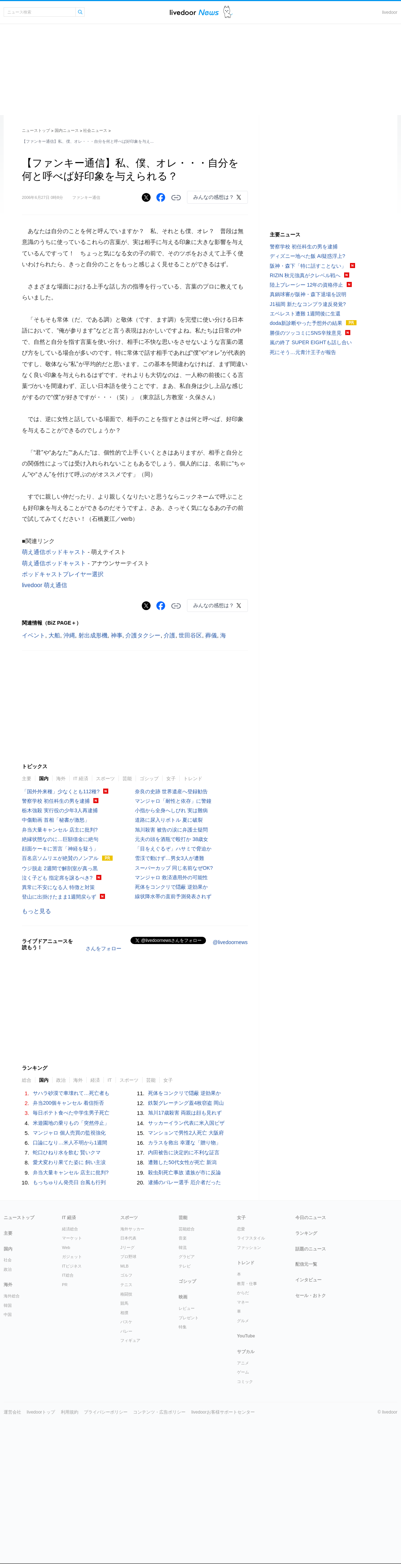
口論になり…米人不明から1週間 (70, 1143)
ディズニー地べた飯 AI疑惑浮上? (307, 256)
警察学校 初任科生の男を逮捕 (56, 801)
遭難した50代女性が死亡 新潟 (182, 1162)
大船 (54, 635)
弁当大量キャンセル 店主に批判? (60, 830)
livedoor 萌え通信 (44, 585)
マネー (243, 1302)
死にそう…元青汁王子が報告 (303, 352)
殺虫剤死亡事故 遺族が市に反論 (184, 1172)
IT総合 (68, 1275)
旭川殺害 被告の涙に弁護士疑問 (171, 830)
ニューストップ (36, 130)
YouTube (246, 1336)
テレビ (185, 1266)
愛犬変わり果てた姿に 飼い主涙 (69, 1162)
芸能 (127, 778)
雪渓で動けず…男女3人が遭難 (169, 858)
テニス (126, 1284)
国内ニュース (67, 130)
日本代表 (128, 1238)
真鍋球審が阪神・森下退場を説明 (308, 294)
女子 (171, 778)
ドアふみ (228, 12)
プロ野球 (128, 1256)
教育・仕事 (247, 1283)
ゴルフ (126, 1275)
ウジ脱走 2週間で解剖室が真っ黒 (60, 868)
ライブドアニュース (194, 12)
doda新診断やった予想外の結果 (306, 323)
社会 (8, 1260)
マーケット (72, 1238)
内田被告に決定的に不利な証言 (183, 1152)
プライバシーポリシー (106, 1412)
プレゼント (189, 1318)
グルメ (243, 1321)
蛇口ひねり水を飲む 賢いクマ (67, 1152)
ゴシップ (149, 778)
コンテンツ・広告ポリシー (159, 1412)
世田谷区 (190, 635)
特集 (183, 1327)
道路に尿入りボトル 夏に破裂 (169, 820)
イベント (33, 635)
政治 (61, 1080)
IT (110, 1080)
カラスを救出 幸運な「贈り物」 (184, 1143)
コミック (245, 1381)
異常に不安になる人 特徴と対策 (58, 887)
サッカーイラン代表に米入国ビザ (186, 1123)
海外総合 (12, 1296)
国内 (43, 778)
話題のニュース (310, 1248)
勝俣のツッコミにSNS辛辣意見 (306, 333)
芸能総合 (187, 1229)
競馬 (124, 1303)
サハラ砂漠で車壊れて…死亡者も (71, 1093)
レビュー (187, 1308)
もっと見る (36, 911)
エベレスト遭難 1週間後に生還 (305, 314)
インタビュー (308, 1279)
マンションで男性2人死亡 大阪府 (186, 1133)
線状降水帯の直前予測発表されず (173, 896)
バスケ (126, 1322)
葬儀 (211, 635)
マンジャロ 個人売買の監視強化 (69, 1133)
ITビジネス (72, 1266)
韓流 (183, 1247)
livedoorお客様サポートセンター (223, 1412)
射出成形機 (93, 635)
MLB (124, 1266)
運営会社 (12, 1412)
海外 (61, 778)
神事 (116, 635)
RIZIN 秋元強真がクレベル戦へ (305, 275)
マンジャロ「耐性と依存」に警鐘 (173, 801)
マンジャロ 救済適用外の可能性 (171, 877)
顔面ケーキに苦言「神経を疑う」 (60, 849)
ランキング (306, 1233)
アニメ (243, 1363)
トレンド (192, 778)
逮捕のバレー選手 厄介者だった (184, 1182)
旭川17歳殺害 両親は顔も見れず (184, 1113)
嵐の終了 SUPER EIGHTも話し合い (311, 342)
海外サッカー (132, 1229)
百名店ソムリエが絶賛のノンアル (60, 858)
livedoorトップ (41, 1412)
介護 (169, 635)
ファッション (249, 1247)
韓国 (8, 1305)
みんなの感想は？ (213, 197)
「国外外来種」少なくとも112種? (61, 791)
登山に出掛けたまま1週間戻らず (59, 897)
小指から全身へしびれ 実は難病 (171, 810)
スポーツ (105, 778)
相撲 (124, 1312)
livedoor (389, 12)
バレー (126, 1331)
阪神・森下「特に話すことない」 (308, 266)
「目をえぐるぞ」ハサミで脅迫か (173, 849)
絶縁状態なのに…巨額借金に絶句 (60, 839)
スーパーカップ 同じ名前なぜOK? (174, 868)
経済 (95, 1080)
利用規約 (69, 1412)
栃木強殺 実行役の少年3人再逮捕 (60, 810)
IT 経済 (80, 778)
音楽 (183, 1238)
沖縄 (69, 635)
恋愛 (241, 1229)
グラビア (187, 1256)
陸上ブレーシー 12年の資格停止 (306, 285)
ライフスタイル (251, 1238)
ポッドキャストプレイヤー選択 (63, 574)
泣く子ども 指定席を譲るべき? (57, 878)
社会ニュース (95, 130)
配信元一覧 (306, 1264)
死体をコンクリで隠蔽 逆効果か (171, 887)
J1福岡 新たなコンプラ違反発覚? (308, 304)
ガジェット (72, 1256)
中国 (8, 1314)
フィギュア (130, 1340)
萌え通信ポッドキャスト (54, 552)
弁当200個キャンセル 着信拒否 (68, 1103)
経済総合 (70, 1229)
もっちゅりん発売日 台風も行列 (69, 1182)
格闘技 (126, 1294)
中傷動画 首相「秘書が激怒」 (56, 820)
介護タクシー (142, 635)
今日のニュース (310, 1217)
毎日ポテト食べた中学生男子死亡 (71, 1113)
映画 (183, 1297)
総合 (26, 1080)
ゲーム (243, 1372)
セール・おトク (310, 1295)
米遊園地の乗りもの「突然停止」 (71, 1123)
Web (66, 1247)
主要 (26, 778)
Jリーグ (127, 1247)
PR (64, 1284)
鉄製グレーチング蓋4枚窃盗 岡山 (186, 1103)
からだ (243, 1292)
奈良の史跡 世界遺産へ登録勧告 (171, 791)
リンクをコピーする (176, 198)
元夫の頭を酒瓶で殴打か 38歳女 (171, 839)
